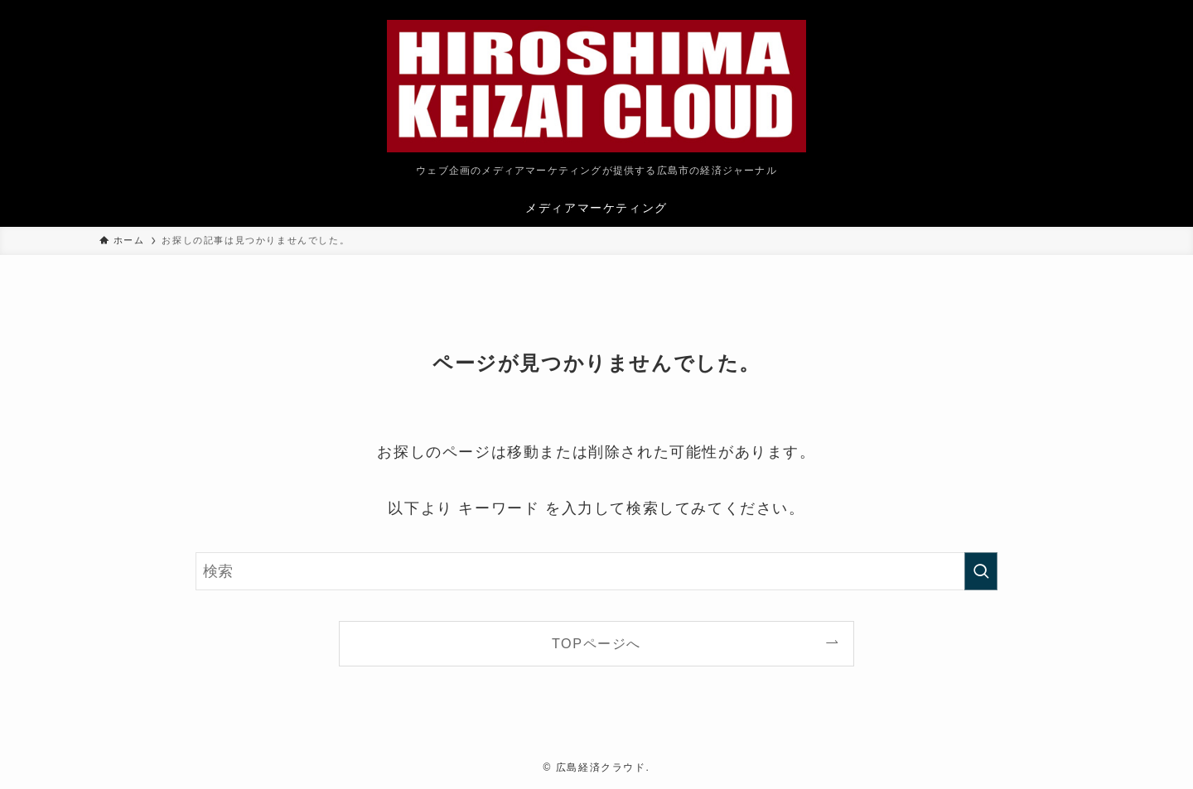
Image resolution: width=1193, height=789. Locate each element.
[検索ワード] (596, 571)
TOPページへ (596, 643)
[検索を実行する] (980, 571)
